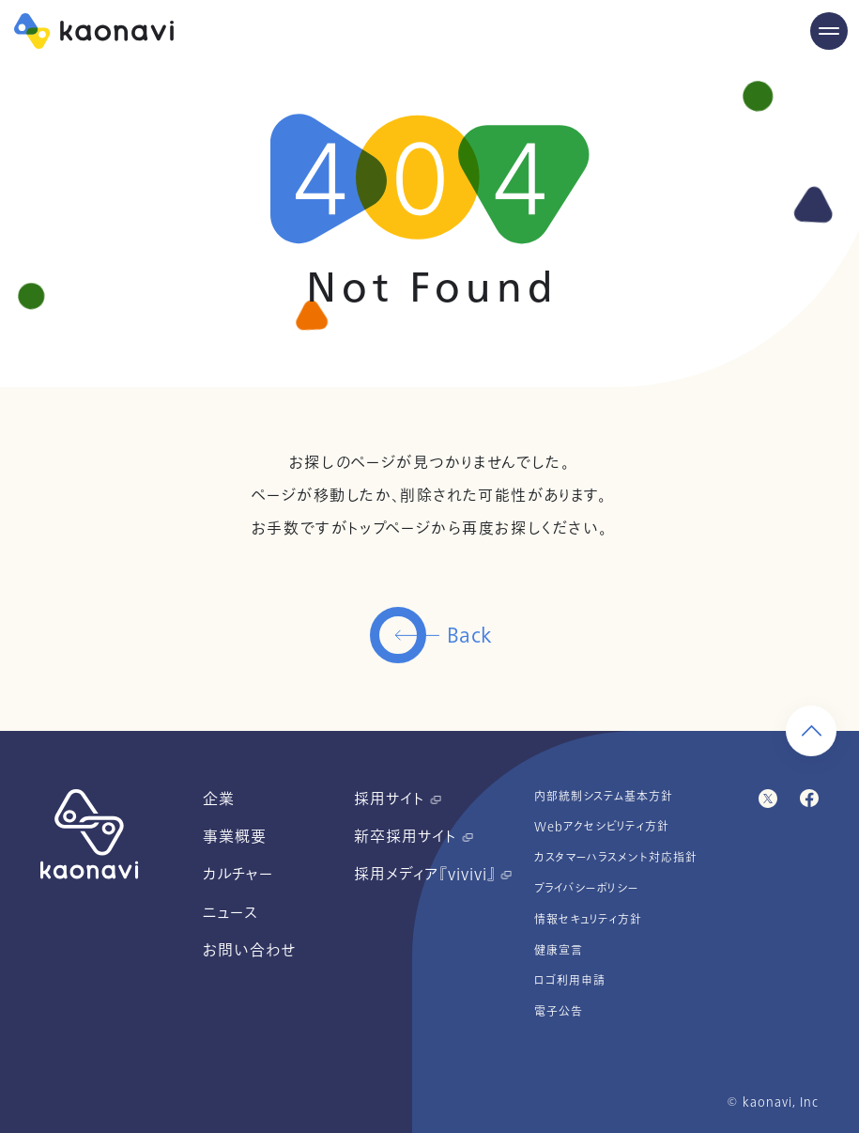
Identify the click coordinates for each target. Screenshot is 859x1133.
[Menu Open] (829, 31)
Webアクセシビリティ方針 (601, 826)
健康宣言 (558, 950)
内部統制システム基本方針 (603, 796)
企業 (219, 799)
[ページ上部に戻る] (811, 731)
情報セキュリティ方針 (588, 919)
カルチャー (238, 874)
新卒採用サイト (413, 837)
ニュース (230, 913)
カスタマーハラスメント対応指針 (616, 857)
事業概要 (235, 837)
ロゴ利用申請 (570, 980)
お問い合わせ (249, 950)
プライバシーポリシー (586, 888)
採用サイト (397, 799)
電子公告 (558, 1011)
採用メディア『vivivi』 (433, 874)
